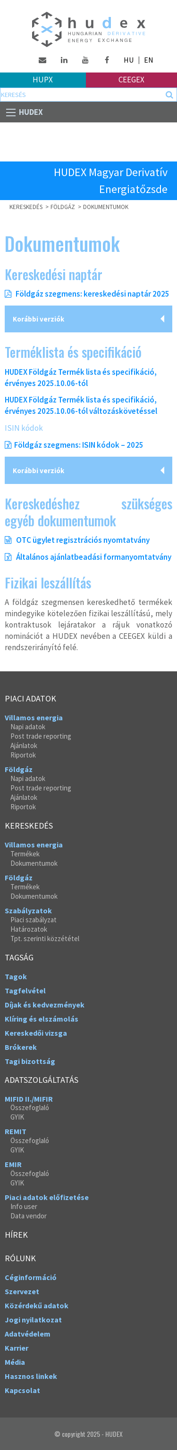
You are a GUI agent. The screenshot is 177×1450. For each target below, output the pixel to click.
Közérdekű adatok (36, 1305)
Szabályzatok (28, 910)
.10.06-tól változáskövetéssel (105, 411)
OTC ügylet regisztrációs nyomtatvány (77, 540)
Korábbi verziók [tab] (38, 318)
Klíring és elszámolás (41, 1018)
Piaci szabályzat (33, 919)
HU (129, 60)
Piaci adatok (30, 698)
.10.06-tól (71, 383)
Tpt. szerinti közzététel (44, 938)
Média (15, 1362)
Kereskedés (29, 825)
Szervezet (22, 1291)
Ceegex (131, 79)
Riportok (23, 754)
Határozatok (28, 929)
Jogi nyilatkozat (33, 1319)
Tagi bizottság (30, 1061)
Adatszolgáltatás (41, 1080)
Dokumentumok (105, 207)
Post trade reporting (40, 736)
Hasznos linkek (31, 1376)
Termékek (25, 853)
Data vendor (28, 1215)
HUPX (43, 79)
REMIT (15, 1131)
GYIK (17, 1116)
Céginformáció (31, 1277)
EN (148, 60)
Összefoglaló (29, 1107)
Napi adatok (27, 726)
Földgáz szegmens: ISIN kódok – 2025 (78, 445)
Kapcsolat (22, 1390)
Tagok (16, 976)
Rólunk (20, 1258)
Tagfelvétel (25, 990)
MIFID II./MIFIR (29, 1099)
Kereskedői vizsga (36, 1033)
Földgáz (19, 769)
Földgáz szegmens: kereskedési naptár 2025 (91, 294)
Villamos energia (34, 717)
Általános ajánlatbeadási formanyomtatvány (88, 557)
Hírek (16, 1235)
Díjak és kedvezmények (44, 1004)
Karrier (16, 1348)
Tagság (19, 957)
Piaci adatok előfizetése (47, 1197)
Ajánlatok (23, 745)
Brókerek (21, 1047)
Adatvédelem (28, 1333)
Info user (23, 1206)
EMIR (13, 1164)
